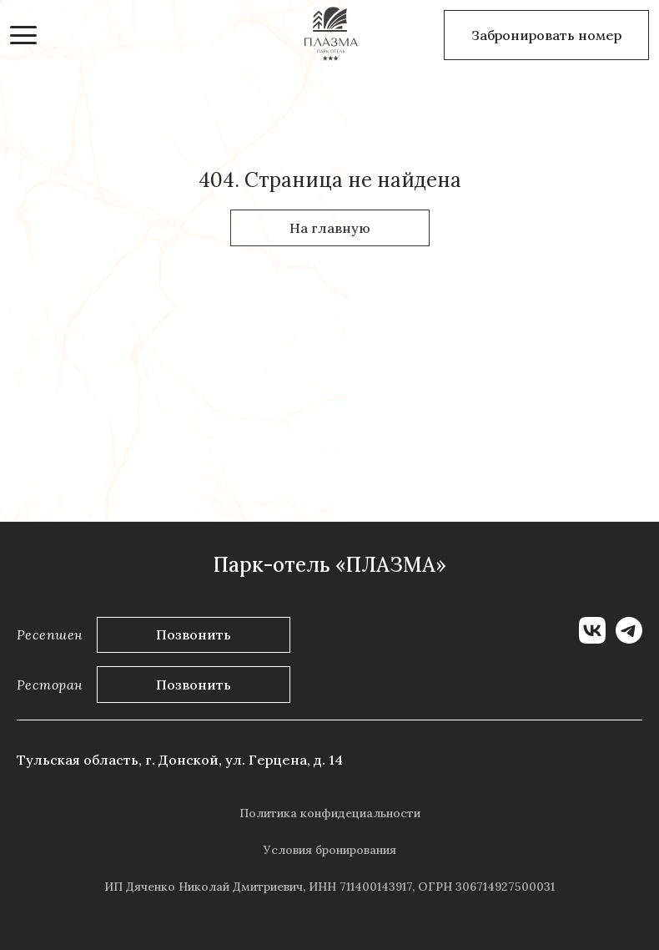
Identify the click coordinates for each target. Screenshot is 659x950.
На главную (329, 228)
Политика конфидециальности (329, 813)
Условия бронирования (330, 849)
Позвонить (193, 634)
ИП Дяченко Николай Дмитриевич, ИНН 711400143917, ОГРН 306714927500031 (329, 886)
